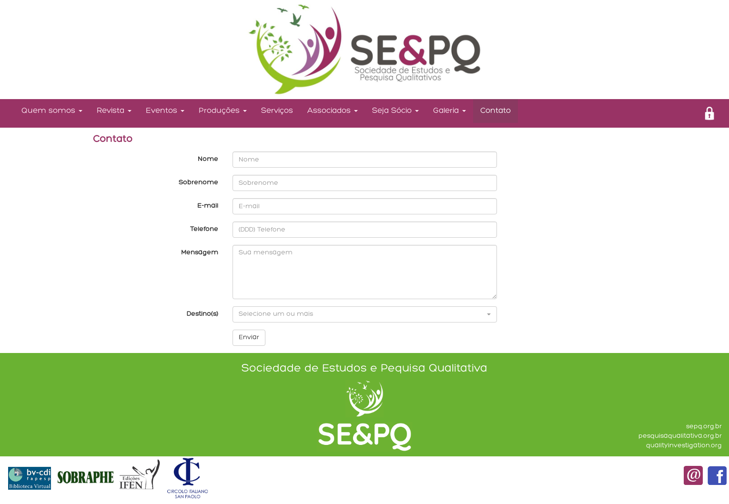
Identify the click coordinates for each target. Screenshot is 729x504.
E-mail (207, 206)
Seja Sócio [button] (395, 111)
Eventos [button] (165, 111)
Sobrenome (198, 182)
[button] (365, 314)
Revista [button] (114, 111)
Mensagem (199, 252)
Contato (495, 111)
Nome (208, 159)
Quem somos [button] (51, 111)
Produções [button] (223, 111)
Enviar (249, 337)
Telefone (204, 229)
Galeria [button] (449, 111)
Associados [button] (332, 111)
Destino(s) (202, 314)
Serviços (277, 111)
